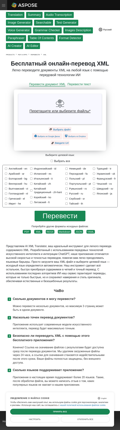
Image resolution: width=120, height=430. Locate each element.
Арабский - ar (16, 173)
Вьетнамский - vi (18, 188)
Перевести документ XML (47, 84)
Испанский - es (42, 173)
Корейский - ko (42, 197)
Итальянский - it (43, 178)
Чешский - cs (104, 183)
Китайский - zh (42, 183)
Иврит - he (15, 203)
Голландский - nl (18, 193)
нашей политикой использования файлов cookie (82, 405)
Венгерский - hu (18, 183)
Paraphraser (16, 38)
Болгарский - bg (18, 178)
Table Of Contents (41, 38)
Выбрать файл (60, 129)
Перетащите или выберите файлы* (60, 111)
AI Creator (15, 46)
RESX (50, 231)
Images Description (78, 30)
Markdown (64, 231)
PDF (26, 231)
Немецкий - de (77, 168)
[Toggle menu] (3, 5)
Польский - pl (77, 178)
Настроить (35, 419)
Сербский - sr (77, 198)
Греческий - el (17, 198)
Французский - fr (106, 178)
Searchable (43, 22)
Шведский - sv (105, 188)
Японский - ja (104, 193)
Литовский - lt (42, 202)
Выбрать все (62, 161)
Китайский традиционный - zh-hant (48, 190)
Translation (15, 14)
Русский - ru (76, 193)
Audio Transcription (59, 14)
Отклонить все (85, 419)
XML (38, 231)
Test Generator (66, 22)
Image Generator (19, 22)
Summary (34, 14)
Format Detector (70, 38)
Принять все (60, 412)
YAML (90, 231)
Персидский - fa (78, 173)
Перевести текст (79, 84)
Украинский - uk (106, 173)
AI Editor (32, 46)
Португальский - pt (80, 183)
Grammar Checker (47, 30)
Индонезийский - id (45, 168)
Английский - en (18, 168)
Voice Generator (19, 30)
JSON (78, 231)
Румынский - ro (78, 188)
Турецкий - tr (104, 168)
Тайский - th (76, 203)
